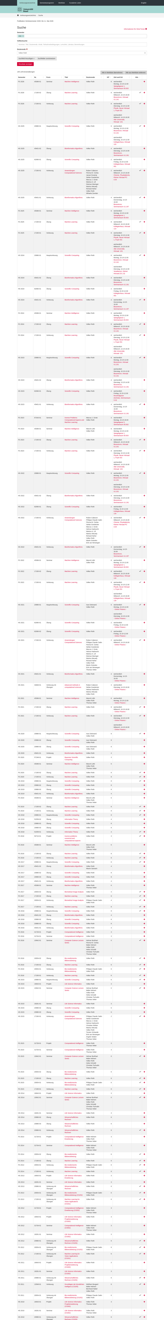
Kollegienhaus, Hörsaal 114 (120, 213)
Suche (40, 15)
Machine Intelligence (60, 81)
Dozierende (22, 49)
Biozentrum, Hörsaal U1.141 (121, 97)
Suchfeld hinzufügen (26, 58)
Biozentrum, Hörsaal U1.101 (121, 332)
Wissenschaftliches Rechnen (63, 1049)
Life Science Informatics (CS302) (64, 1150)
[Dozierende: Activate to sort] (93, 77)
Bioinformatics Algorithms (62, 139)
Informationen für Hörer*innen (135, 29)
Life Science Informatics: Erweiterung (66, 1098)
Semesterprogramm (47, 3)
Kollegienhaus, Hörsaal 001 (120, 155)
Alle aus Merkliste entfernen (135, 73)
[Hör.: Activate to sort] (139, 77)
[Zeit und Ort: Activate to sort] (123, 77)
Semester (20, 32)
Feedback (55, 1318)
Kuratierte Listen (75, 3)
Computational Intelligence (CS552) (65, 1141)
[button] (21, 77)
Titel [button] (54, 77)
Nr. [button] (31, 77)
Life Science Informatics (61, 918)
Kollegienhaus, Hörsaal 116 (120, 463)
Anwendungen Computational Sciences (67, 159)
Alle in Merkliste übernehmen (112, 73)
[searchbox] (25, 36)
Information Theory (59, 758)
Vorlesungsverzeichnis (27, 3)
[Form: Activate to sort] (44, 77)
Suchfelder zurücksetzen (46, 58)
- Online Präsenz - (117, 552)
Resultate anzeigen (25, 64)
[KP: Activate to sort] (106, 77)
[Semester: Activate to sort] (23, 77)
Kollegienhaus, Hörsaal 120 (120, 135)
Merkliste (61, 3)
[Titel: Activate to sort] (68, 77)
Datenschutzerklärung (42, 1318)
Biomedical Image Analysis (62, 828)
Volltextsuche (22, 41)
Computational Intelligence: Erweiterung (67, 1062)
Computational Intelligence (62, 868)
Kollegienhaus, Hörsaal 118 (120, 523)
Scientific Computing (60, 121)
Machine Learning (59, 93)
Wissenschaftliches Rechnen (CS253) (66, 1154)
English (143, 3)
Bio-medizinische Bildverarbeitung (65, 894)
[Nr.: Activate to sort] (33, 77)
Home (63, 1318)
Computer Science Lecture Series (65, 877)
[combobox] (82, 36)
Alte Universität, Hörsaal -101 (121, 117)
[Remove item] (23, 36)
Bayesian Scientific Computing (63, 698)
